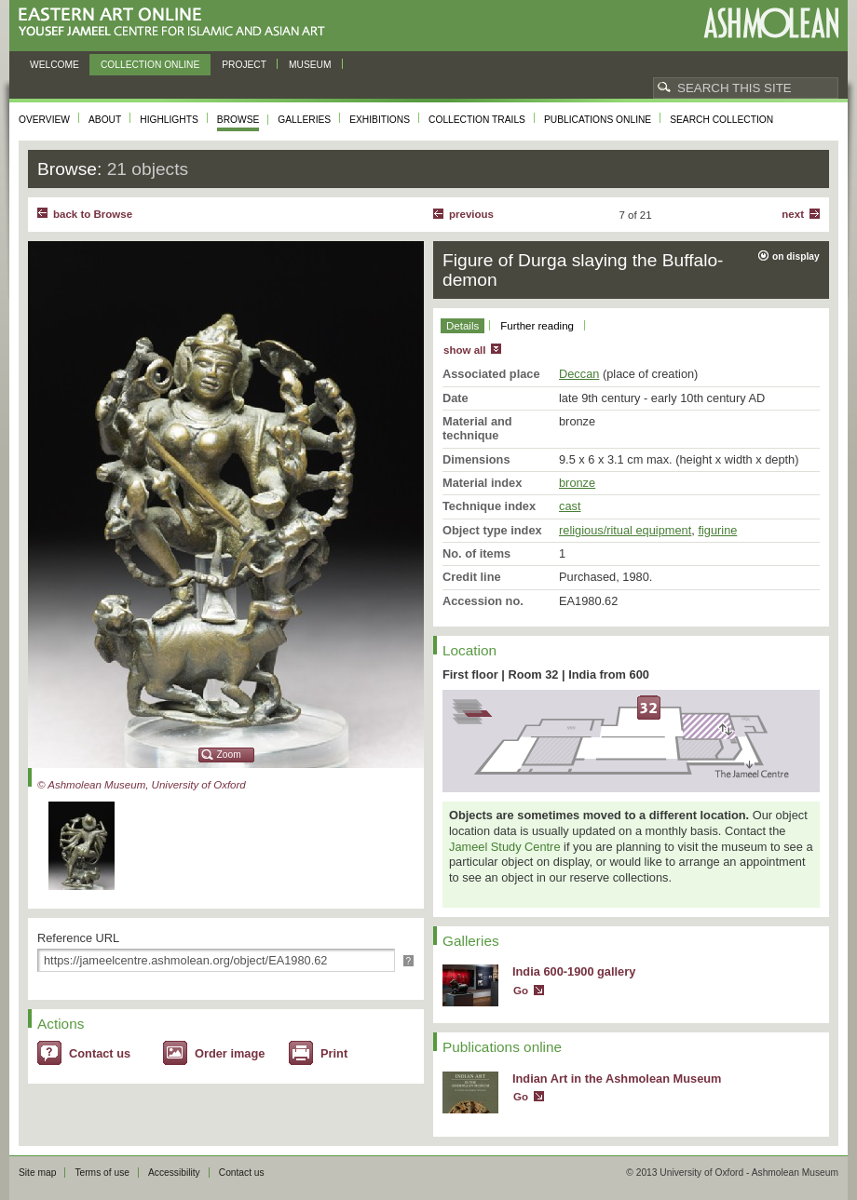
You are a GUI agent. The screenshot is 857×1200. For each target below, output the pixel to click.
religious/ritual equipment (625, 530)
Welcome (54, 65)
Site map (37, 1172)
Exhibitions (379, 120)
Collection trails (476, 120)
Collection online (150, 65)
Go (520, 990)
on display (796, 256)
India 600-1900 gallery (573, 971)
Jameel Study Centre (505, 847)
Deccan (579, 374)
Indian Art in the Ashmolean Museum (616, 1078)
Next (793, 214)
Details (462, 325)
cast (569, 506)
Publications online (597, 120)
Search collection (721, 120)
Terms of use (102, 1172)
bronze (577, 483)
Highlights (169, 120)
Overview (44, 120)
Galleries (304, 120)
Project (244, 65)
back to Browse (92, 214)
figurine (717, 530)
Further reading (537, 325)
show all (464, 350)
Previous (471, 214)
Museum (310, 65)
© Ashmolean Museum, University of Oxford (141, 784)
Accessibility (174, 1172)
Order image (230, 1053)
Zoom (229, 754)
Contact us (99, 1053)
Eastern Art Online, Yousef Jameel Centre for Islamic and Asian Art (176, 22)
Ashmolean (770, 22)
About (104, 120)
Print (333, 1053)
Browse (238, 120)
